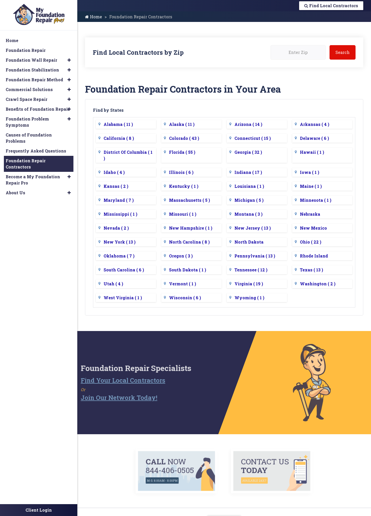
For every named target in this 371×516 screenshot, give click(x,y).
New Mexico (313, 228)
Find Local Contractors (331, 5)
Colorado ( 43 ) (184, 138)
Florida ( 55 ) (182, 152)
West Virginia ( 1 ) (123, 297)
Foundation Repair (26, 50)
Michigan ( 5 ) (249, 200)
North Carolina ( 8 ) (189, 242)
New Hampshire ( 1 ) (190, 228)
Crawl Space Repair (26, 99)
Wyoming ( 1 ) (249, 297)
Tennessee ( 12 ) (250, 269)
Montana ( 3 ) (248, 214)
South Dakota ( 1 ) (187, 269)
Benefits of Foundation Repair (38, 109)
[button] (69, 60)
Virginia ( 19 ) (248, 283)
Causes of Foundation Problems (29, 138)
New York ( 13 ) (120, 242)
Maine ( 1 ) (311, 186)
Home (93, 16)
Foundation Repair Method (34, 79)
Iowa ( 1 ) (309, 172)
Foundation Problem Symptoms (27, 122)
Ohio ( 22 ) (310, 242)
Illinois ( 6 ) (181, 172)
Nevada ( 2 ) (116, 228)
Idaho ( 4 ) (114, 172)
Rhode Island (314, 256)
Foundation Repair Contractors (26, 164)
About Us (15, 192)
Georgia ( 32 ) (248, 152)
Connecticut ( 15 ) (252, 138)
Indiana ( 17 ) (248, 172)
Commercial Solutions (29, 89)
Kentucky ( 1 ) (183, 186)
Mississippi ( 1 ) (120, 214)
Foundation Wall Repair (31, 60)
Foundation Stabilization (32, 69)
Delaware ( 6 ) (314, 138)
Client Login (39, 510)
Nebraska (310, 214)
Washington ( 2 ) (317, 283)
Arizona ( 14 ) (248, 124)
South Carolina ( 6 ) (124, 269)
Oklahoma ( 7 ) (119, 256)
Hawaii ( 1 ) (312, 152)
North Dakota (249, 242)
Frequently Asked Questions (36, 151)
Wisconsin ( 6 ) (185, 297)
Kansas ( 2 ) (116, 186)
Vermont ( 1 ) (182, 283)
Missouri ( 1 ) (182, 214)
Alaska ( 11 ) (182, 124)
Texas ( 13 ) (311, 269)
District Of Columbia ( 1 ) (128, 155)
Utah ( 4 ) (113, 283)
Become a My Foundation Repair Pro (33, 180)
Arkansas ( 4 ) (314, 124)
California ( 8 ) (119, 138)
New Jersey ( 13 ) (252, 228)
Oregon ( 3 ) (181, 256)
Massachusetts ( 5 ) (189, 200)
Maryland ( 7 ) (119, 200)
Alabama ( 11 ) (118, 124)
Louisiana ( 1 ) (249, 186)
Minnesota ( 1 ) (315, 200)
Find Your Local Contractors (113, 380)
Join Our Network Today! (109, 397)
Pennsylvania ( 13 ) (254, 256)
